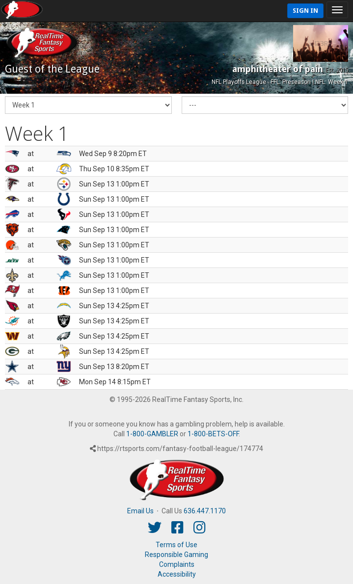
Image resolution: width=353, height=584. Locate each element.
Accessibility (177, 574)
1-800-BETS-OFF (213, 434)
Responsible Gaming (176, 554)
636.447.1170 (205, 511)
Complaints (176, 564)
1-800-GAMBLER (152, 434)
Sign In (305, 10)
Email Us (140, 511)
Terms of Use (176, 545)
